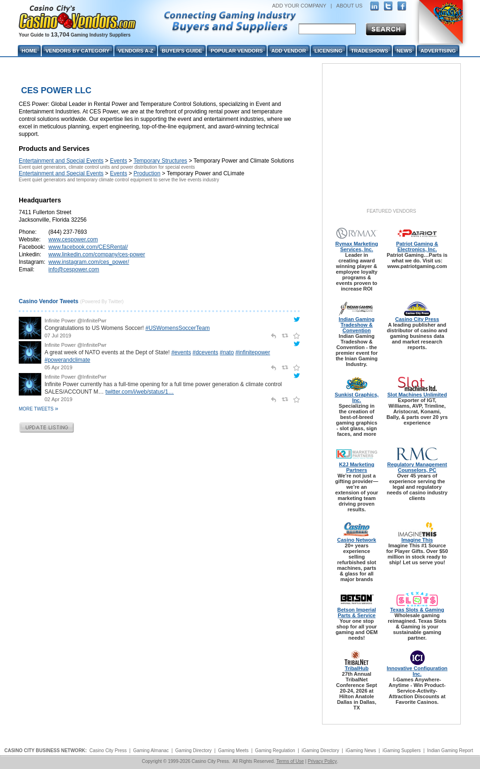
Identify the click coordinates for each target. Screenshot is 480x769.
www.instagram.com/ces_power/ (88, 262)
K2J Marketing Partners (356, 467)
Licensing (329, 50)
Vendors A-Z (135, 50)
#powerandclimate (67, 360)
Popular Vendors (236, 50)
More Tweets (38, 408)
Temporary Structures (161, 160)
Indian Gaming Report (450, 750)
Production (147, 173)
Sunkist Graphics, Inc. (357, 397)
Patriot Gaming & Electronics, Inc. (417, 246)
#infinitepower (252, 352)
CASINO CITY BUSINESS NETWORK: (45, 750)
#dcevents (205, 352)
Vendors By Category (77, 50)
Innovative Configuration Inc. (417, 671)
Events (118, 160)
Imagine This (417, 540)
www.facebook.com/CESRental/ (88, 247)
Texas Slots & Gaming (417, 609)
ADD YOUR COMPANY (299, 5)
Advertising (438, 50)
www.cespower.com (73, 239)
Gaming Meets (233, 750)
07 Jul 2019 (58, 335)
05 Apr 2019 (58, 367)
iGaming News (360, 750)
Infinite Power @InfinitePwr (75, 320)
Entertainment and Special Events (61, 160)
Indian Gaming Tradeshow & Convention (357, 324)
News (404, 50)
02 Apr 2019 (58, 399)
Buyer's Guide (182, 50)
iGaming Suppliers (401, 750)
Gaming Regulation (275, 750)
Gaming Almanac (151, 750)
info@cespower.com (73, 269)
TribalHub (356, 668)
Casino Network (356, 540)
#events (181, 352)
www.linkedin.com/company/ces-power (96, 254)
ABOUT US (349, 5)
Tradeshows (369, 50)
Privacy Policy (322, 761)
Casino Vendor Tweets (48, 301)
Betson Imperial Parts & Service (357, 612)
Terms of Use (290, 761)
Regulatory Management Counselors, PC (417, 467)
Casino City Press (417, 319)
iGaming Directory (320, 750)
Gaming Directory (193, 750)
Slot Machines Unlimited (417, 394)
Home (29, 50)
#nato (227, 352)
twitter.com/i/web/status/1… (139, 391)
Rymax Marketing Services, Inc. (356, 246)
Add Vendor (288, 50)
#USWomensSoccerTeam (177, 328)
